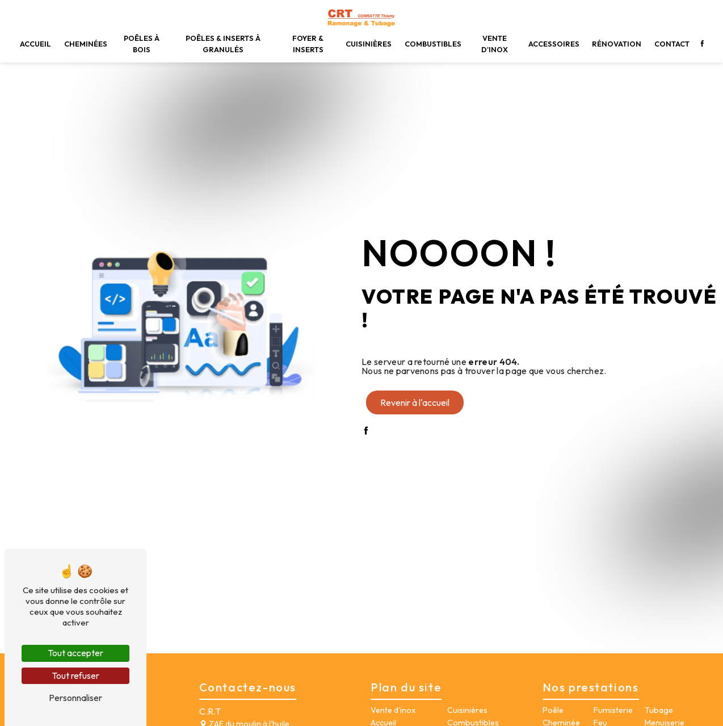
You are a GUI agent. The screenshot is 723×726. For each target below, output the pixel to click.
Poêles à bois (141, 43)
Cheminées (85, 43)
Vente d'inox (494, 43)
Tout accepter (75, 652)
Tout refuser (75, 675)
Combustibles (433, 43)
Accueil (35, 43)
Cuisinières (369, 43)
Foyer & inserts (307, 43)
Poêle (553, 710)
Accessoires (553, 43)
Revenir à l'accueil (414, 402)
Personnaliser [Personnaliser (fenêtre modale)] (75, 697)
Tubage (659, 710)
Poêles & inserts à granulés (223, 43)
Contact (672, 43)
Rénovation (616, 43)
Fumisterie (613, 710)
